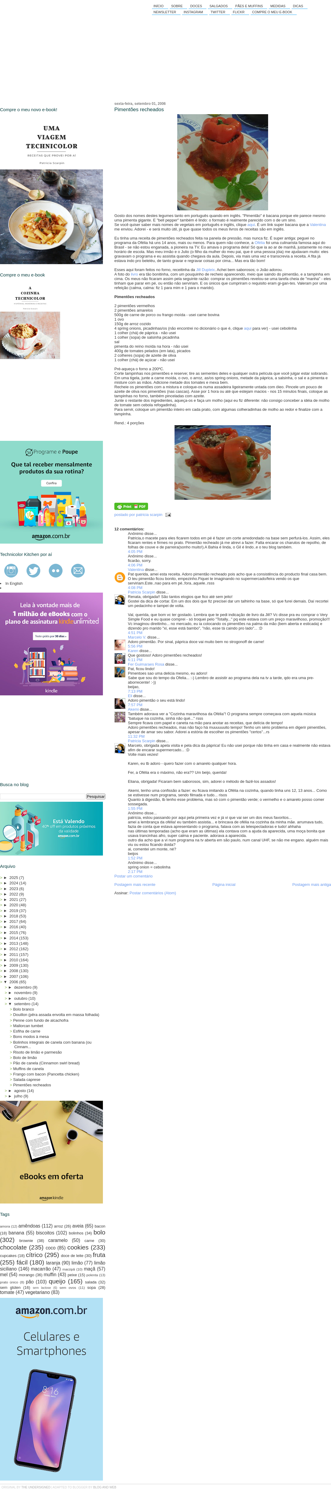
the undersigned (36, 1487)
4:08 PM (135, 587)
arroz (58, 1226)
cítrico (34, 1254)
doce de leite (72, 1255)
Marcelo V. (137, 637)
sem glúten (10, 1287)
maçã (89, 1268)
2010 (14, 960)
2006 (14, 982)
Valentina (318, 224)
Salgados (218, 6)
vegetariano (37, 1292)
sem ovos (68, 1287)
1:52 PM (135, 858)
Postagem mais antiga (311, 884)
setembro (23, 1004)
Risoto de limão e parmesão (37, 1052)
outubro (21, 998)
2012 (14, 949)
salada (91, 1282)
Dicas (298, 6)
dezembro (23, 987)
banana (16, 1232)
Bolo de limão (25, 1057)
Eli (130, 696)
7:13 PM (135, 691)
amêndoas (29, 1225)
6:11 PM (135, 659)
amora (5, 1226)
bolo (99, 1232)
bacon (100, 1226)
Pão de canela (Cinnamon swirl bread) (46, 1063)
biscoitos (45, 1232)
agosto (20, 1090)
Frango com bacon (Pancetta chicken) (46, 1074)
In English (14, 583)
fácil (22, 1262)
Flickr (239, 12)
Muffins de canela (28, 1068)
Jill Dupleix (205, 269)
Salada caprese (26, 1079)
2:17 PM (135, 871)
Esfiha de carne (26, 1031)
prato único (9, 1282)
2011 (14, 954)
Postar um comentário (133, 876)
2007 (14, 976)
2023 (14, 888)
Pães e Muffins (249, 6)
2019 (14, 910)
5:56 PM (135, 646)
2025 (14, 877)
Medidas (277, 6)
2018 (14, 916)
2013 (14, 943)
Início (158, 6)
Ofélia (260, 242)
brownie (26, 1240)
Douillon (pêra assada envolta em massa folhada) (56, 1014)
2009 (14, 965)
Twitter (218, 12)
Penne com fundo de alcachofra (41, 1020)
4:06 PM (135, 565)
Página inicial (224, 884)
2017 (14, 921)
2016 (14, 927)
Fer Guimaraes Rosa (146, 664)
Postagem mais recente (135, 884)
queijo (57, 1281)
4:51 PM (135, 632)
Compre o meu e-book (272, 12)
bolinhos (76, 1233)
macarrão (41, 1268)
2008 (14, 971)
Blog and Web (104, 1487)
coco (51, 1247)
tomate (7, 1292)
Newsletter (164, 12)
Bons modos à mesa (31, 1036)
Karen (133, 650)
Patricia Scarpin (141, 592)
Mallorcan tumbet (28, 1026)
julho (18, 1096)
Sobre (177, 6)
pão (30, 1281)
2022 (14, 894)
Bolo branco (23, 1009)
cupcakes (8, 1255)
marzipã (68, 1269)
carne (89, 1240)
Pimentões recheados (139, 109)
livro (134, 274)
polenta (92, 1275)
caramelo (57, 1240)
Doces (196, 6)
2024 (14, 883)
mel (4, 1274)
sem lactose (42, 1287)
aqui (251, 224)
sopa (91, 1287)
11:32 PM (136, 736)
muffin (50, 1274)
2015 (14, 932)
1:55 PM (135, 808)
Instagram (193, 12)
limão (77, 1262)
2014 (14, 938)
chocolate (13, 1247)
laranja (53, 1262)
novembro (23, 992)
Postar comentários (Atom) (153, 893)
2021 (14, 899)
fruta (99, 1254)
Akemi (133, 709)
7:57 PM (135, 705)
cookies (78, 1247)
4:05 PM (135, 551)
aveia (77, 1225)
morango (26, 1275)
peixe (72, 1275)
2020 (14, 905)
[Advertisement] (45, 400)
